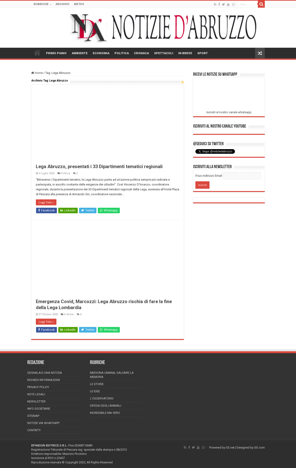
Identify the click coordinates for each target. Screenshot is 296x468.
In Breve (69, 314)
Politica (65, 173)
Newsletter (36, 401)
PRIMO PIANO (56, 53)
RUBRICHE (41, 4)
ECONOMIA (101, 53)
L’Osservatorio (102, 398)
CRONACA (141, 53)
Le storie (97, 384)
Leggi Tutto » (46, 202)
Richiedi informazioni (43, 380)
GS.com (259, 447)
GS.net (230, 447)
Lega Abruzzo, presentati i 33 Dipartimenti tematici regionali (99, 166)
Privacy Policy (38, 387)
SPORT (202, 53)
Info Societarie (38, 408)
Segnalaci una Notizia (44, 372)
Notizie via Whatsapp (43, 423)
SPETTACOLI (163, 53)
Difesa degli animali (105, 405)
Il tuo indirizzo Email (208, 175)
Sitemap (33, 416)
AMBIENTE (80, 53)
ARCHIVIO (62, 4)
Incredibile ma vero (105, 413)
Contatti (33, 430)
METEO (79, 4)
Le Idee (95, 391)
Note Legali (36, 394)
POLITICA (121, 53)
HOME (37, 52)
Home (37, 73)
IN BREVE (185, 53)
